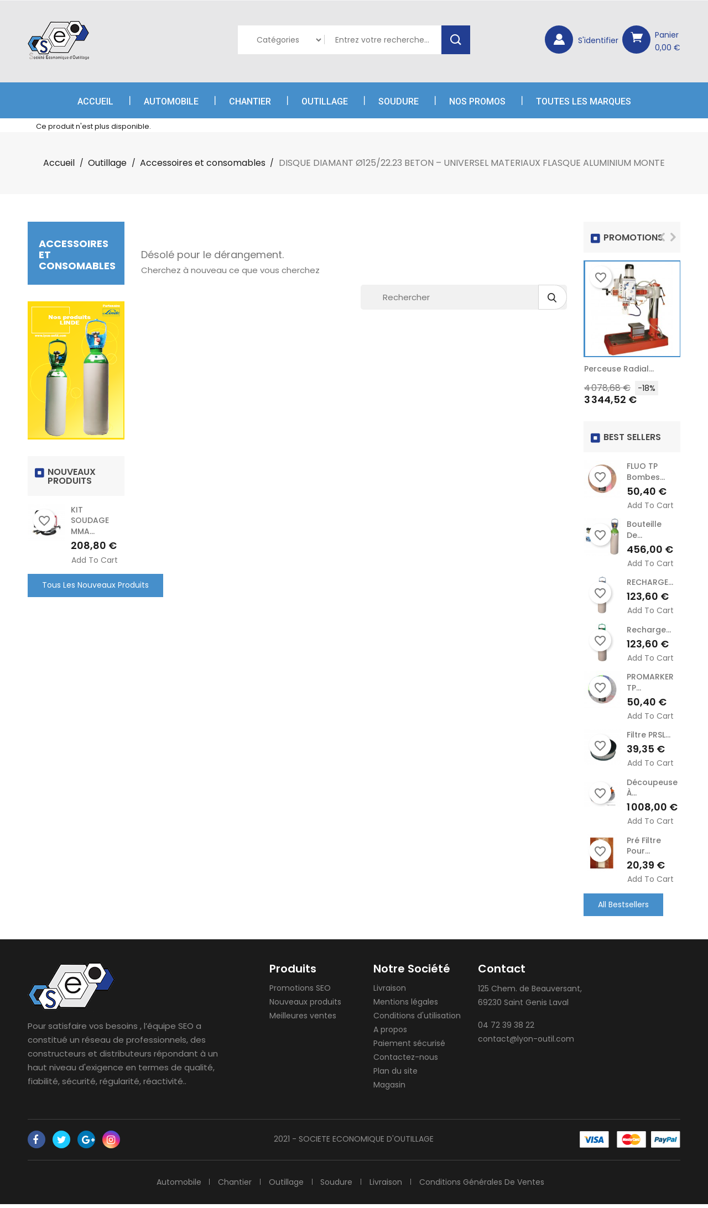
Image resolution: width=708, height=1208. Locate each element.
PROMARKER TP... (650, 684)
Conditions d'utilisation (417, 1019)
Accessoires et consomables (77, 255)
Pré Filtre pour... (644, 849)
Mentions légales (405, 1005)
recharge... (649, 630)
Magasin (389, 1088)
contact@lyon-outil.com (526, 1042)
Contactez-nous (405, 1060)
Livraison (389, 991)
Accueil (95, 101)
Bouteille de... (644, 530)
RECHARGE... (650, 583)
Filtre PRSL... (648, 736)
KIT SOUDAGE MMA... (90, 520)
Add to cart (94, 560)
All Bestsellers (623, 907)
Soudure (398, 101)
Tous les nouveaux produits (95, 584)
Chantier (250, 101)
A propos (390, 1033)
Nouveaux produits (305, 1005)
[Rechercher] (464, 297)
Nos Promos (477, 101)
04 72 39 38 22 (506, 1028)
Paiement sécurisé (409, 1047)
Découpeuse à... (652, 790)
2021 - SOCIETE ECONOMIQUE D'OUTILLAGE (354, 1142)
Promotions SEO (300, 991)
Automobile (171, 101)
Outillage (324, 101)
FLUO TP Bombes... (646, 472)
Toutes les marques (583, 101)
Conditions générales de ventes (484, 1185)
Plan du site (395, 1074)
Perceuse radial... (619, 368)
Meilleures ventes (302, 1019)
